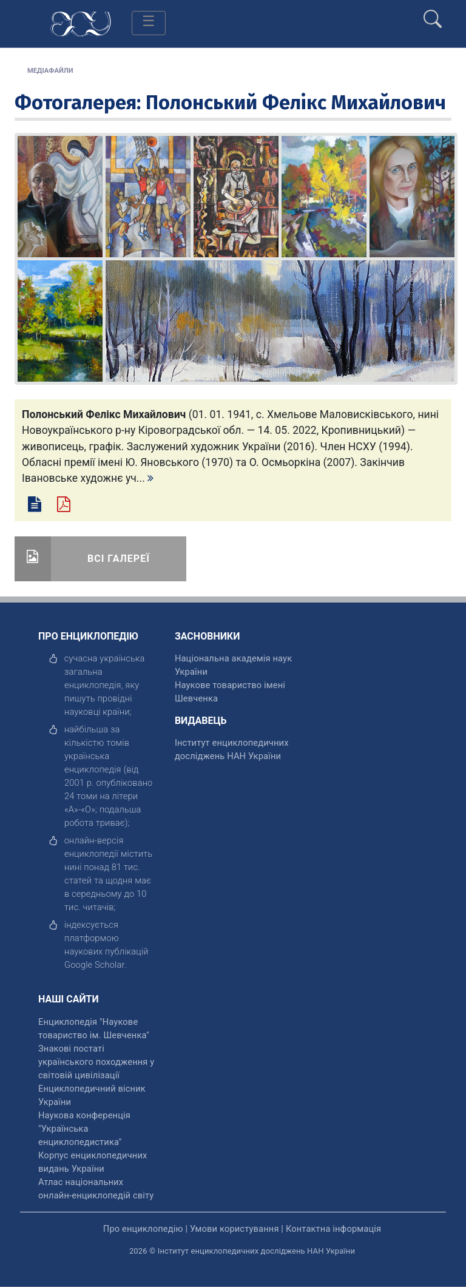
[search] (433, 14)
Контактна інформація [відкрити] (333, 1228)
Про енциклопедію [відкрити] (143, 1228)
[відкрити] (94, 964)
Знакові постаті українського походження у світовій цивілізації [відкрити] (96, 1062)
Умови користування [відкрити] (234, 1228)
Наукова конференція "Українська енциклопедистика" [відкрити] (84, 1128)
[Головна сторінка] (80, 23)
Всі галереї (118, 558)
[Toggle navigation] (149, 23)
